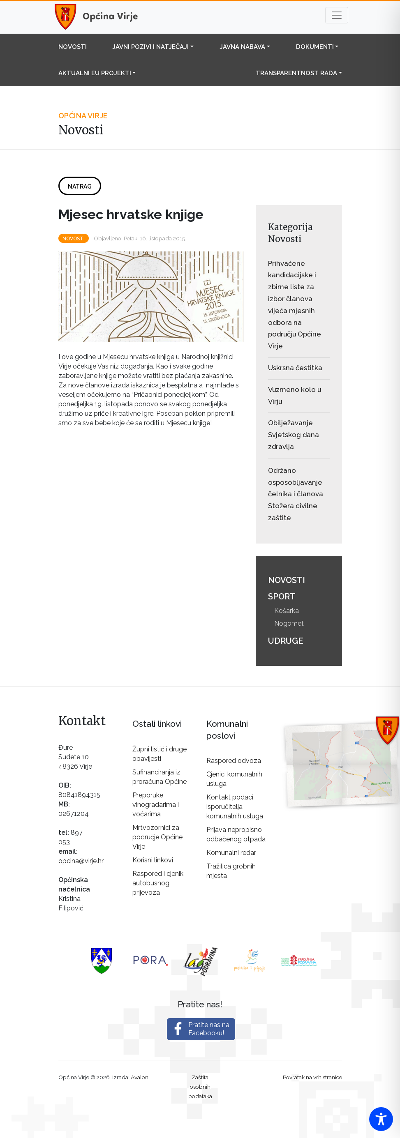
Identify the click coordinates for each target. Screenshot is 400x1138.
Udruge (285, 641)
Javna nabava (242, 47)
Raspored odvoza (233, 761)
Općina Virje (103, 17)
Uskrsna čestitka (295, 368)
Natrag (80, 186)
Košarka (286, 611)
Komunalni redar (231, 853)
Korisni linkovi (152, 860)
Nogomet (289, 623)
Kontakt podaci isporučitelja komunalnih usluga (234, 806)
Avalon (139, 1077)
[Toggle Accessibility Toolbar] (381, 1119)
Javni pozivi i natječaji (150, 47)
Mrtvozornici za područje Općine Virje (157, 837)
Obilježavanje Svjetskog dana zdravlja (293, 435)
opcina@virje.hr (81, 861)
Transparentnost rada (296, 73)
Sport (282, 596)
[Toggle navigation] (336, 15)
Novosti (72, 47)
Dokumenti (315, 47)
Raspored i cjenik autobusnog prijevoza (157, 883)
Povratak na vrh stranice (312, 1077)
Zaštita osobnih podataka (200, 1086)
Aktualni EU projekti (94, 73)
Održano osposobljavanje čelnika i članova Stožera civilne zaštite (295, 494)
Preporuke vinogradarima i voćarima (155, 804)
